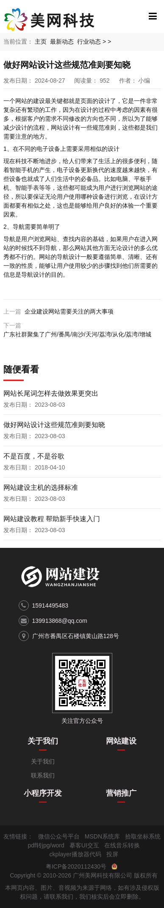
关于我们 (43, 741)
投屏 (112, 854)
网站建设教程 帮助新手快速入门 (51, 518)
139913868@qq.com (59, 620)
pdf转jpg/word (46, 845)
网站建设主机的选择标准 (40, 487)
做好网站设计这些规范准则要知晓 (54, 424)
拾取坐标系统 (143, 836)
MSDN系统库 (102, 836)
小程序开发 (43, 793)
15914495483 (50, 605)
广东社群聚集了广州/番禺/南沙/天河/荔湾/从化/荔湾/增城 (77, 334)
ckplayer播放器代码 (75, 854)
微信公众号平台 (59, 836)
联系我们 (43, 775)
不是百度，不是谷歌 (33, 456)
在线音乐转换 (122, 845)
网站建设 (121, 741)
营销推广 (121, 793)
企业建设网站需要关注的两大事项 (69, 311)
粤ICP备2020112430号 (76, 866)
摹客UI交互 (84, 845)
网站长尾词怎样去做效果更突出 (50, 393)
